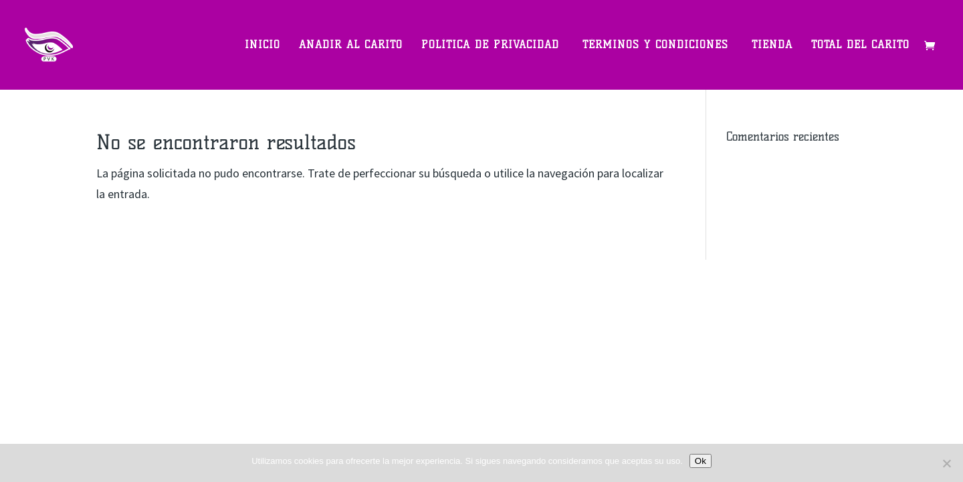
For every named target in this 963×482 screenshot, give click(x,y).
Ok (700, 461)
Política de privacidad (492, 45)
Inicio (262, 45)
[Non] (946, 463)
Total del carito (860, 45)
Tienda (772, 45)
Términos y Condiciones (657, 45)
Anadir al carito (351, 45)
